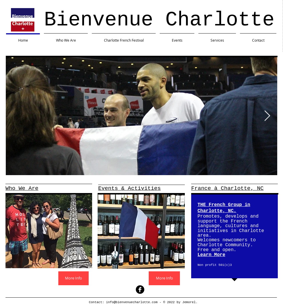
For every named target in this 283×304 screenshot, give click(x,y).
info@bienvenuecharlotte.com (131, 302)
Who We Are (21, 188)
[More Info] (73, 278)
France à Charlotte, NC (227, 188)
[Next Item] (267, 116)
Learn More (211, 254)
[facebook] (140, 289)
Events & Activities (129, 188)
